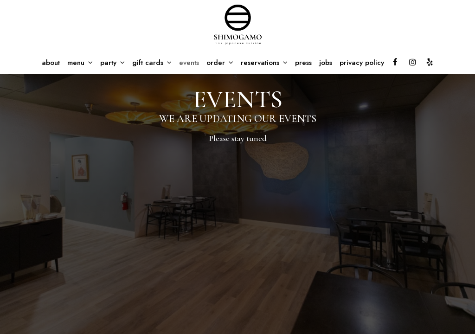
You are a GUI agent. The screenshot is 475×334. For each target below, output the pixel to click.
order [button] (219, 62)
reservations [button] (264, 62)
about (51, 62)
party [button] (112, 62)
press (303, 62)
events (189, 62)
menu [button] (80, 62)
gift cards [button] (152, 62)
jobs (325, 62)
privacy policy (362, 62)
